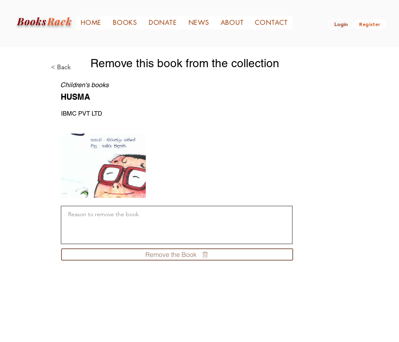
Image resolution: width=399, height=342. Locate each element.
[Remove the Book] (177, 254)
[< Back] (67, 67)
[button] (341, 24)
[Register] (370, 24)
